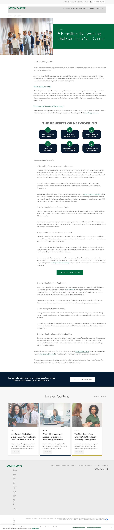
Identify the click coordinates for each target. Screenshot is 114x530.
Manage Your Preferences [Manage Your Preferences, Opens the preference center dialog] (79, 527)
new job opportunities (91, 113)
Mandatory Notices (103, 518)
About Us (99, 9)
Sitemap (96, 518)
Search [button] (90, 2)
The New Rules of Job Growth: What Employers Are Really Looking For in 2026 (87, 429)
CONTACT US (80, 1)
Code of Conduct (45, 518)
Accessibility (92, 519)
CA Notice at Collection (62, 518)
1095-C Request (35, 518)
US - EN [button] (86, 1)
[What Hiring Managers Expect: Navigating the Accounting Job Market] (47, 452)
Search (107, 469)
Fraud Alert (28, 518)
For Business (79, 9)
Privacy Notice (53, 518)
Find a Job (66, 1)
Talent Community (99, 1)
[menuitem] (67, 10)
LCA (39, 518)
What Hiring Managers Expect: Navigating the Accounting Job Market (55, 429)
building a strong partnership (60, 263)
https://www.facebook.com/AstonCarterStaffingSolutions (98, 469)
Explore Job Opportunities (70, 272)
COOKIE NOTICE (62, 519)
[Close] (111, 527)
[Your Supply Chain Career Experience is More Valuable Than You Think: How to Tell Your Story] (15, 452)
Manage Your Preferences (72, 519)
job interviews (70, 290)
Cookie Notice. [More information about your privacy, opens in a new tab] (35, 528)
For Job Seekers (66, 9)
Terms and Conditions (84, 519)
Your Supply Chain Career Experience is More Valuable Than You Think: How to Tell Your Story (23, 429)
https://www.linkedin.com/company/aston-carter (96, 469)
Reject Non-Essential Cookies (94, 527)
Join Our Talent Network (82, 379)
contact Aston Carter (82, 351)
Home (17, 9)
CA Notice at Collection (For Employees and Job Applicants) (81, 518)
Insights (90, 9)
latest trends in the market (92, 194)
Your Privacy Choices (100, 519)
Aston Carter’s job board (47, 354)
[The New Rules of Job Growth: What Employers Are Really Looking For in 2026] (79, 452)
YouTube (101, 469)
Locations (73, 1)
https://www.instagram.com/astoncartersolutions (104, 469)
